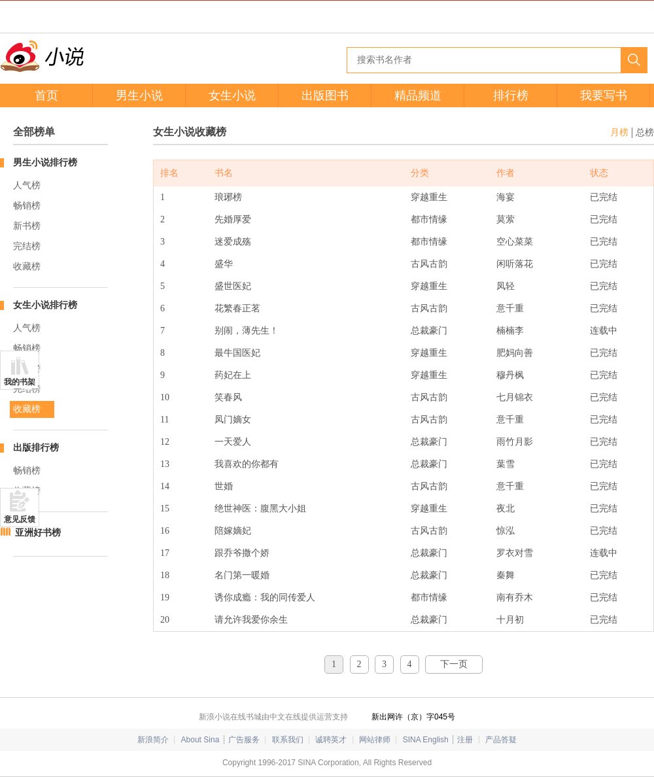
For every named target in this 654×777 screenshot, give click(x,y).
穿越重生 (429, 197)
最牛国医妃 (237, 353)
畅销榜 (27, 206)
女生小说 (232, 95)
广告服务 (244, 739)
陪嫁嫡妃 (233, 531)
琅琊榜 (228, 197)
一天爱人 (233, 442)
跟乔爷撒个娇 (242, 553)
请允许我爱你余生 (251, 620)
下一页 (454, 664)
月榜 (619, 132)
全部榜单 (34, 131)
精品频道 (417, 95)
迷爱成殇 (233, 242)
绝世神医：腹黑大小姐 (260, 508)
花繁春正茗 (237, 308)
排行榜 (510, 95)
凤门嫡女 (233, 419)
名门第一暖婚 (242, 575)
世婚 (224, 486)
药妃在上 (233, 375)
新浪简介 (153, 739)
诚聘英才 (331, 739)
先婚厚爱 (233, 219)
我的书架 (19, 382)
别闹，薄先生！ (247, 331)
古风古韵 (429, 264)
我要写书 (603, 95)
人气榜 (27, 185)
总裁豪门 (429, 331)
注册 (465, 739)
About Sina (200, 739)
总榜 (645, 132)
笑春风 (228, 397)
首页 (46, 95)
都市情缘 (429, 219)
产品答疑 (501, 739)
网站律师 (374, 739)
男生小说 (139, 95)
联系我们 (287, 739)
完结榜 (27, 246)
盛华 (224, 264)
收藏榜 (27, 266)
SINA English (426, 739)
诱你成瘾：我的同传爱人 (265, 597)
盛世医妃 (233, 286)
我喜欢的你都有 (247, 464)
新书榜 (27, 226)
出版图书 (325, 95)
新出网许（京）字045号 (413, 716)
